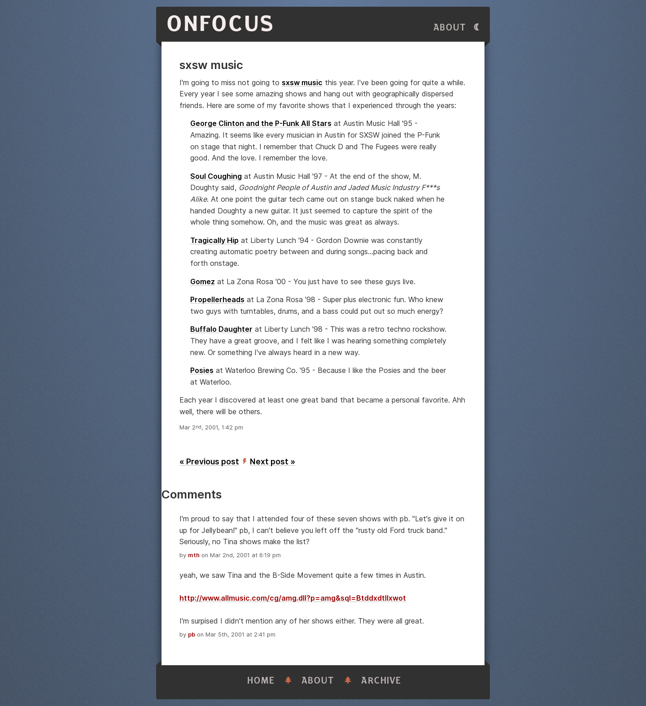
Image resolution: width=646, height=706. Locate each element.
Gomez (202, 281)
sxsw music (302, 82)
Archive (381, 680)
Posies (202, 370)
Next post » (272, 461)
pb (191, 634)
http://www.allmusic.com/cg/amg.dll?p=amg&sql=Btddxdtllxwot (292, 597)
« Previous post (209, 461)
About (450, 27)
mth (194, 555)
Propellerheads (217, 299)
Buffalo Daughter (221, 329)
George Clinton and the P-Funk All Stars (261, 123)
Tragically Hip (214, 240)
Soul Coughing (216, 176)
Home (261, 680)
